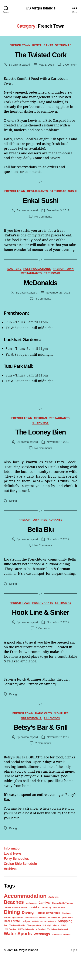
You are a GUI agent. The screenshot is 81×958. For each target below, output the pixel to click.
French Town (20, 45)
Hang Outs (43, 713)
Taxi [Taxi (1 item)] (5, 925)
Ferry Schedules (16, 858)
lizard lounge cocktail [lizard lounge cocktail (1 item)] (13, 917)
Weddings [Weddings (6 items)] (42, 934)
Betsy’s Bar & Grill (40, 727)
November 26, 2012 (58, 292)
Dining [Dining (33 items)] (12, 912)
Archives (10, 869)
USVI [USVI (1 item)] (63, 925)
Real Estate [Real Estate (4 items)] (12, 921)
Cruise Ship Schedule (20, 864)
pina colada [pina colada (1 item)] (67, 917)
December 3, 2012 (58, 210)
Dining (13, 500)
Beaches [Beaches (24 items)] (14, 902)
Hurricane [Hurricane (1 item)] (66, 913)
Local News (13, 853)
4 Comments (43, 298)
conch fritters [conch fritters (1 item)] (59, 907)
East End (14, 268)
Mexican (40, 418)
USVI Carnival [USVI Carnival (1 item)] (10, 929)
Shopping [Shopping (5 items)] (65, 921)
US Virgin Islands (41, 8)
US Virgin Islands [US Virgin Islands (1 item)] (26, 929)
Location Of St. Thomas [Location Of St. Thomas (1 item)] (35, 917)
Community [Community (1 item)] (46, 907)
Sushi (72, 191)
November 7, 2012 (58, 441)
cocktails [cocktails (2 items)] (34, 907)
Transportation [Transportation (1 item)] (34, 925)
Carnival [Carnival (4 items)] (44, 902)
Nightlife (61, 713)
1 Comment (70, 64)
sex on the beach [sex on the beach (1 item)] (48, 921)
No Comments (43, 216)
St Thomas (63, 45)
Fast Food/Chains (37, 268)
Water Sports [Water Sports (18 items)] (18, 933)
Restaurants (42, 45)
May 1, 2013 (46, 64)
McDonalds (40, 283)
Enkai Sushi (40, 200)
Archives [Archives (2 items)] (53, 897)
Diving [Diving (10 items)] (28, 912)
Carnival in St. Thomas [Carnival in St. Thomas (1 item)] (62, 903)
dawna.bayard (21, 64)
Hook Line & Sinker (40, 612)
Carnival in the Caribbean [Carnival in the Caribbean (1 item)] (15, 907)
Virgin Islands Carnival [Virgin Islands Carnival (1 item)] (57, 929)
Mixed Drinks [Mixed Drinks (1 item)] (54, 917)
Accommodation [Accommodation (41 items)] (25, 896)
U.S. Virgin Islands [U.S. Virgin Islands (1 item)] (50, 925)
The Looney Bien (40, 432)
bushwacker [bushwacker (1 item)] (31, 903)
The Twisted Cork (40, 55)
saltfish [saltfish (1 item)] (35, 921)
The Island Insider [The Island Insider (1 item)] (17, 925)
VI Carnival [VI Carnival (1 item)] (41, 929)
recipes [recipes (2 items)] (26, 921)
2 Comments (43, 743)
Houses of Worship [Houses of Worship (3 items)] (47, 912)
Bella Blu (40, 529)
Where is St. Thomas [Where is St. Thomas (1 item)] (61, 934)
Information (13, 848)
